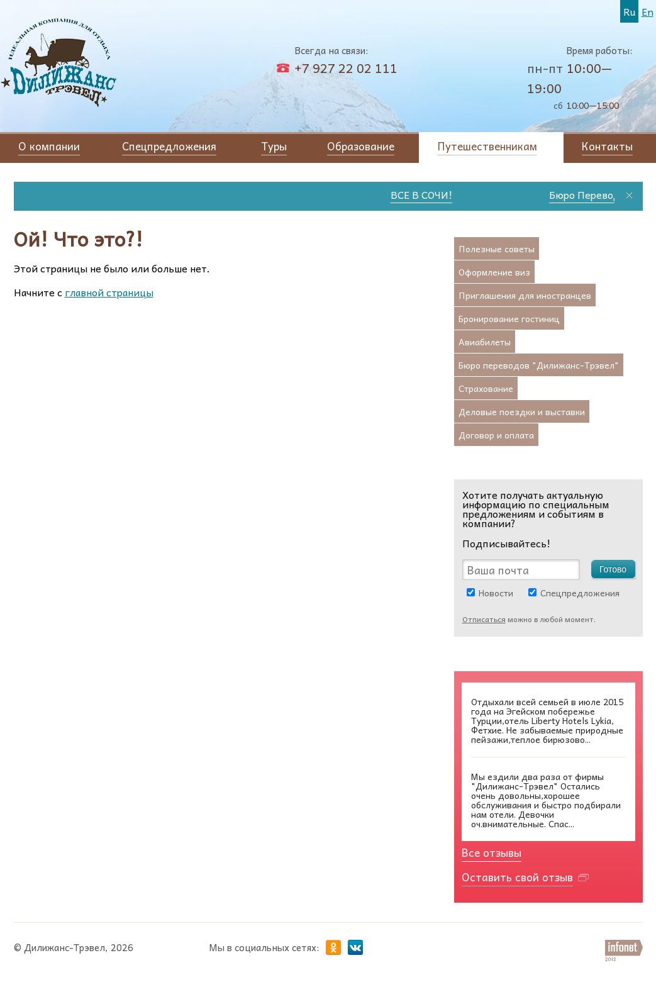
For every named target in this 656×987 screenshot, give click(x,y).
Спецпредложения (580, 592)
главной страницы (109, 292)
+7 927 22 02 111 (345, 68)
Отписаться (484, 619)
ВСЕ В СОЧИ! (428, 194)
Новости (496, 592)
